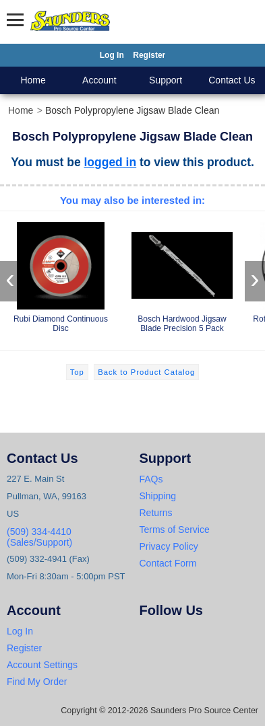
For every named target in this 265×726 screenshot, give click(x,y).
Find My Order (37, 681)
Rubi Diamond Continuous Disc (60, 275)
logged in (110, 162)
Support (165, 80)
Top (77, 372)
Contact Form (168, 563)
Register (149, 55)
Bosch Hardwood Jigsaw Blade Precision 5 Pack (182, 275)
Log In (112, 55)
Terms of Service (175, 529)
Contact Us (231, 80)
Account (99, 80)
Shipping (158, 496)
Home (32, 80)
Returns (156, 512)
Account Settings (42, 664)
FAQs (151, 479)
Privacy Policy (169, 546)
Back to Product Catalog (146, 372)
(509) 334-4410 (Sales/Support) (39, 537)
